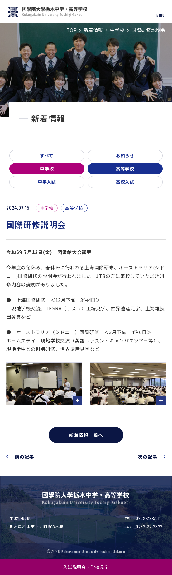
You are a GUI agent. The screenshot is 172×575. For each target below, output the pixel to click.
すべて (47, 155)
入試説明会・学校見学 (86, 567)
